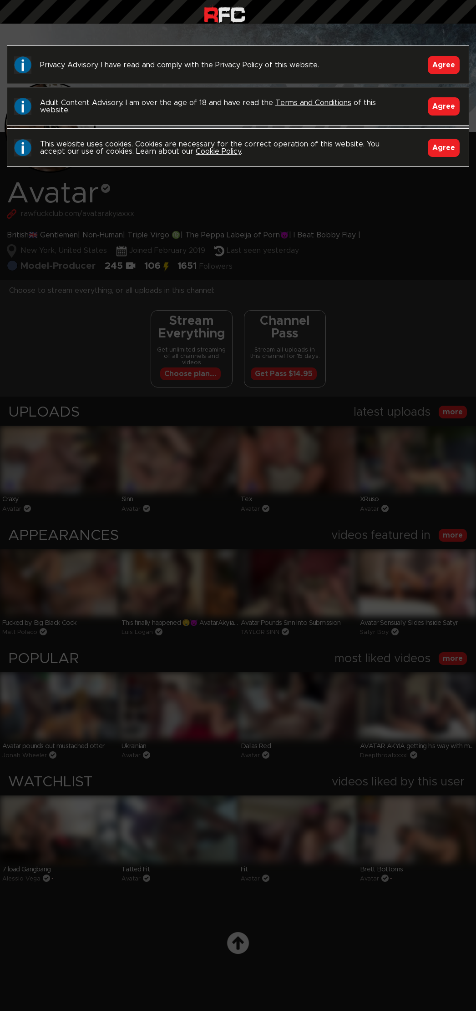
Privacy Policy (239, 65)
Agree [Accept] (443, 65)
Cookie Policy (218, 151)
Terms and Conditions (313, 102)
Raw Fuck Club (224, 14)
